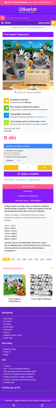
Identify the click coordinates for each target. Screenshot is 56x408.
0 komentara (21, 180)
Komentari (28, 191)
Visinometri (7, 330)
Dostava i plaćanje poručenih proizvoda (19, 380)
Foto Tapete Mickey (41, 299)
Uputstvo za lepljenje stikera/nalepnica (18, 374)
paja (24, 259)
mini (18, 259)
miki (12, 259)
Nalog (5, 355)
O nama (6, 366)
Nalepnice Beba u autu (12, 335)
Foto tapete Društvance (15, 300)
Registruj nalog (9, 349)
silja (36, 259)
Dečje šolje (7, 338)
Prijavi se (6, 352)
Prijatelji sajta (8, 382)
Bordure (6, 332)
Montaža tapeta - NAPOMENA (28, 201)
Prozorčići (7, 321)
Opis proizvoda (28, 186)
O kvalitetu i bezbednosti (28, 196)
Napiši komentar (34, 180)
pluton (48, 259)
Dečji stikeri (7, 319)
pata (30, 259)
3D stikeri (6, 324)
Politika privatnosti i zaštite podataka (17, 377)
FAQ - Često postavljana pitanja (15, 369)
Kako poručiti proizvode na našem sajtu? (19, 371)
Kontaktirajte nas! (41, 117)
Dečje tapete (8, 327)
